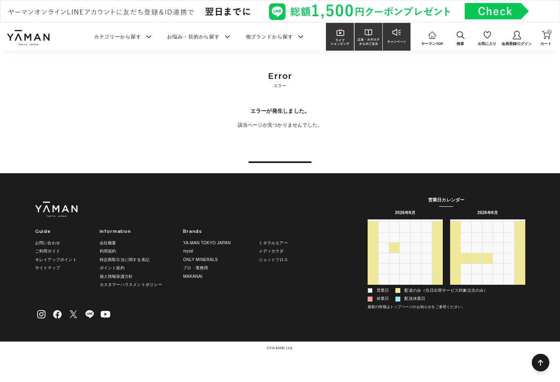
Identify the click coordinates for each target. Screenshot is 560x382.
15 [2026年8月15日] (437, 272)
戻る (280, 169)
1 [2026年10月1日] (498, 293)
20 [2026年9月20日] (455, 282)
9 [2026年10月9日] (509, 304)
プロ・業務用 (195, 283)
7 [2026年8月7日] (426, 261)
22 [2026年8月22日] (437, 282)
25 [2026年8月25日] (394, 293)
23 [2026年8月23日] (372, 293)
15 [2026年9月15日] (476, 272)
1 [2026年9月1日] (394, 304)
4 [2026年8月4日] (394, 261)
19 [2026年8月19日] (405, 282)
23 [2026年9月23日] (487, 282)
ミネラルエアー (273, 258)
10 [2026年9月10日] (498, 261)
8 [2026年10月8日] (498, 304)
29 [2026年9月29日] (476, 293)
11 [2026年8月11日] (394, 272)
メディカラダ (271, 266)
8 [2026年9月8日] (476, 261)
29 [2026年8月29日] (437, 293)
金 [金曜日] (426, 239)
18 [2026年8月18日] (394, 282)
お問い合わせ (47, 258)
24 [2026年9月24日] (498, 282)
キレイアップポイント (56, 275)
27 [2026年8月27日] (415, 293)
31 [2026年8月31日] (383, 304)
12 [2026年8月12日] (405, 272)
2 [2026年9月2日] (405, 304)
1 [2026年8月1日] (437, 251)
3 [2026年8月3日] (383, 261)
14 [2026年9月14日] (466, 272)
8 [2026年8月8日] (437, 261)
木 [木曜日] (416, 239)
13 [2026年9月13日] (455, 272)
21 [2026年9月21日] (466, 282)
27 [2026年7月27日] (383, 251)
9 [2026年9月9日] (487, 261)
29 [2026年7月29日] (405, 251)
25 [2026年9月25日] (508, 282)
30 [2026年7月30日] (415, 251)
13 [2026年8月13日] (415, 272)
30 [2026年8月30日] (372, 304)
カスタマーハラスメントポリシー (131, 300)
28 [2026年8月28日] (426, 293)
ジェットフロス (273, 275)
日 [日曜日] (373, 239)
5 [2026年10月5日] (466, 304)
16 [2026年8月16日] (372, 282)
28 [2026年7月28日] (394, 251)
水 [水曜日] (405, 239)
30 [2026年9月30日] (487, 293)
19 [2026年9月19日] (520, 272)
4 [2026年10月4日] (455, 304)
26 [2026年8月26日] (405, 293)
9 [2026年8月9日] (373, 272)
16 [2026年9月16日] (487, 272)
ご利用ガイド (47, 266)
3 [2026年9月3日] (416, 304)
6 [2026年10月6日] (476, 304)
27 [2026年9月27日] (455, 293)
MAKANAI (193, 291)
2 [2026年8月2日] (373, 261)
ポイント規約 (112, 283)
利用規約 (108, 266)
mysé (188, 266)
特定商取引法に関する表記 (125, 275)
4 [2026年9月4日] (426, 304)
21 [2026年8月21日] (426, 282)
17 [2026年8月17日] (383, 282)
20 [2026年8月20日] (415, 282)
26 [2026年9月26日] (520, 282)
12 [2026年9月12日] (520, 261)
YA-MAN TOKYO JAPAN (207, 258)
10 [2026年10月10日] (520, 304)
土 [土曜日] (437, 239)
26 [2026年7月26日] (372, 251)
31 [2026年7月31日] (426, 251)
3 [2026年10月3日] (520, 293)
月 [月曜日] (384, 239)
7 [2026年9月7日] (466, 261)
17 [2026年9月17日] (498, 272)
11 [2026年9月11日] (508, 261)
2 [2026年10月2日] (509, 293)
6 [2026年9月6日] (455, 261)
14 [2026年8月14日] (426, 272)
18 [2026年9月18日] (508, 272)
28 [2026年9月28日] (466, 293)
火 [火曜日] (394, 239)
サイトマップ (47, 283)
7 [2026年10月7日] (487, 304)
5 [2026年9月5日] (437, 304)
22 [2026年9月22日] (476, 282)
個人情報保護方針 (116, 291)
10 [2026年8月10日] (383, 272)
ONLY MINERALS (200, 275)
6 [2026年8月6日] (416, 261)
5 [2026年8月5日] (405, 261)
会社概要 (108, 258)
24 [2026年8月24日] (383, 293)
